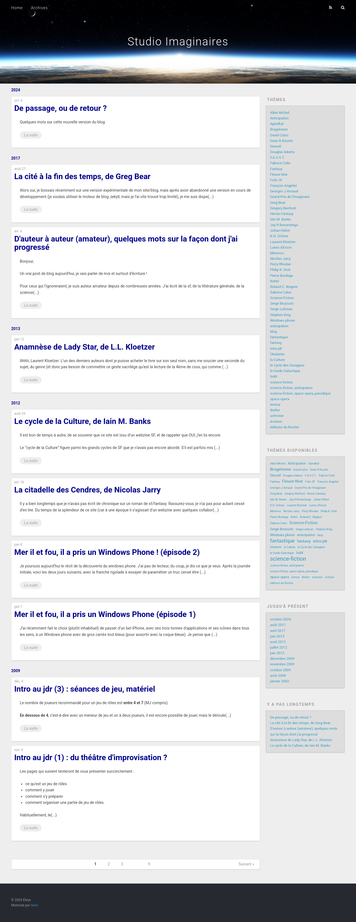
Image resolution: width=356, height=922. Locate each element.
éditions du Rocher (284, 427)
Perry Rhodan (280, 264)
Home (17, 8)
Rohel (274, 281)
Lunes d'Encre (281, 247)
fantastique (279, 337)
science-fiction (281, 382)
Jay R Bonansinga (284, 225)
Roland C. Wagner (284, 287)
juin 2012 (277, 653)
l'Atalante (277, 354)
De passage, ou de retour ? (60, 108)
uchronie (277, 416)
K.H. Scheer (279, 236)
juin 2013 (277, 636)
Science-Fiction (282, 298)
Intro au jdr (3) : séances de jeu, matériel (84, 689)
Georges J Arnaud (284, 191)
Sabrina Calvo (280, 292)
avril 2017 (277, 631)
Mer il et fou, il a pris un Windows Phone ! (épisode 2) (107, 552)
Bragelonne (279, 129)
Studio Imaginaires (177, 41)
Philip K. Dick (280, 270)
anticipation (279, 326)
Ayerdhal (277, 124)
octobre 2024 (280, 619)
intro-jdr (276, 349)
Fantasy (276, 169)
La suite (31, 135)
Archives (39, 8)
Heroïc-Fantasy (281, 214)
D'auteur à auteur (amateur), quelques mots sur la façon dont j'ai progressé (126, 243)
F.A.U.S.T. (277, 157)
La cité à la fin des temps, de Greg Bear (82, 176)
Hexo (34, 905)
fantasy (276, 343)
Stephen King (280, 315)
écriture (276, 421)
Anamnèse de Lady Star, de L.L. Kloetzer (84, 347)
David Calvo (279, 135)
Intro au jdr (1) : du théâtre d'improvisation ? (90, 757)
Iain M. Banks (280, 219)
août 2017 (278, 625)
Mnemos (277, 253)
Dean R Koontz (281, 141)
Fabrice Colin (280, 163)
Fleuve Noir (279, 174)
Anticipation (279, 118)
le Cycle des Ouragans (287, 365)
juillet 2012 (278, 647)
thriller (275, 410)
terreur (275, 405)
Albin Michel (279, 113)
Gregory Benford (282, 208)
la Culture (277, 360)
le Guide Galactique (285, 371)
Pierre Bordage (281, 276)
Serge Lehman (281, 309)
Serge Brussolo (282, 303)
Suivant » (246, 864)
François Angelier (283, 186)
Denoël (275, 146)
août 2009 (278, 676)
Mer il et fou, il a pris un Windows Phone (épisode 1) (105, 614)
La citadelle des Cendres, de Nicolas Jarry (87, 489)
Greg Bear (277, 203)
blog (273, 332)
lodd (273, 376)
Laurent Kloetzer (283, 242)
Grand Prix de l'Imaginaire (290, 197)
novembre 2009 (282, 664)
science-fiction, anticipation (291, 388)
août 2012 (278, 642)
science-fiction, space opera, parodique (300, 393)
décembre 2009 (282, 659)
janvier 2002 (279, 681)
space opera (279, 399)
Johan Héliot (280, 230)
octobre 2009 (280, 670)
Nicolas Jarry (280, 259)
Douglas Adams (282, 152)
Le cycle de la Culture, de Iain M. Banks (82, 421)
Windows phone (282, 320)
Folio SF (276, 180)
